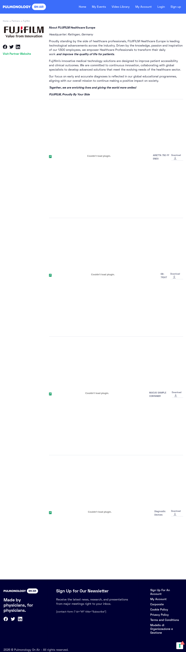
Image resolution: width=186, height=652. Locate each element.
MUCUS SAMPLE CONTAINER (157, 394)
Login (160, 7)
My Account (141, 7)
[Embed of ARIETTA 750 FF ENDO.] (99, 156)
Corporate (157, 604)
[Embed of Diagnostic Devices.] (99, 512)
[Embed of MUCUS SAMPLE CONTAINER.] (97, 393)
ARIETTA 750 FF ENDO (161, 157)
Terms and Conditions (164, 619)
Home (77, 7)
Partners (16, 21)
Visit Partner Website (17, 53)
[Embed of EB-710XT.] (103, 274)
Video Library (117, 7)
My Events (94, 7)
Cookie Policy (159, 609)
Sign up (175, 7)
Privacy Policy (159, 614)
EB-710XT (164, 276)
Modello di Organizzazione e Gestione (161, 629)
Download (176, 155)
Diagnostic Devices (160, 513)
